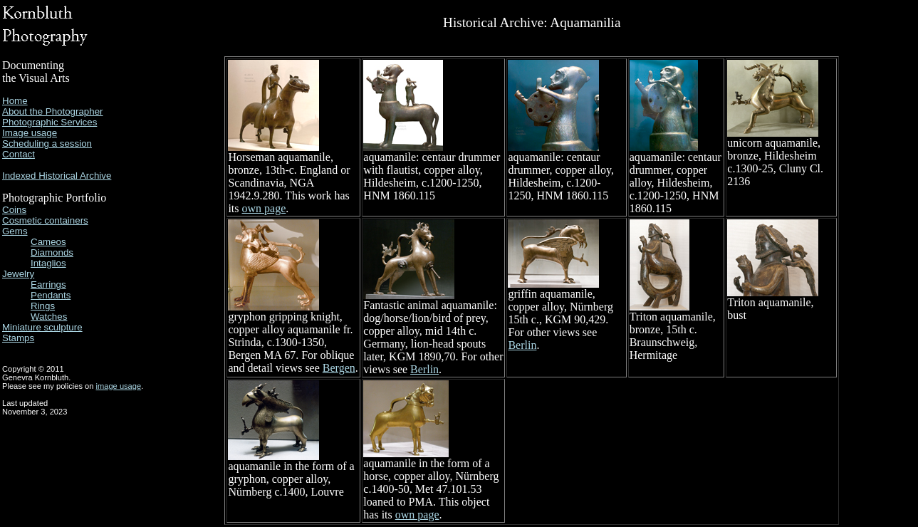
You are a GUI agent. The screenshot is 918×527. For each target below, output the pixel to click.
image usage (119, 386)
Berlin (424, 369)
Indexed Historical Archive (56, 175)
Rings (43, 306)
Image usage (29, 132)
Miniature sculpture (42, 327)
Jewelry (18, 273)
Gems (15, 231)
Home (15, 100)
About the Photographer (52, 111)
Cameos (48, 241)
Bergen (339, 368)
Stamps (18, 338)
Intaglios (48, 263)
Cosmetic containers (45, 220)
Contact (18, 154)
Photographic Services (49, 122)
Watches (49, 316)
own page (264, 208)
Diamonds (52, 252)
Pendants (51, 295)
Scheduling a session (47, 143)
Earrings (48, 284)
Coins (14, 209)
